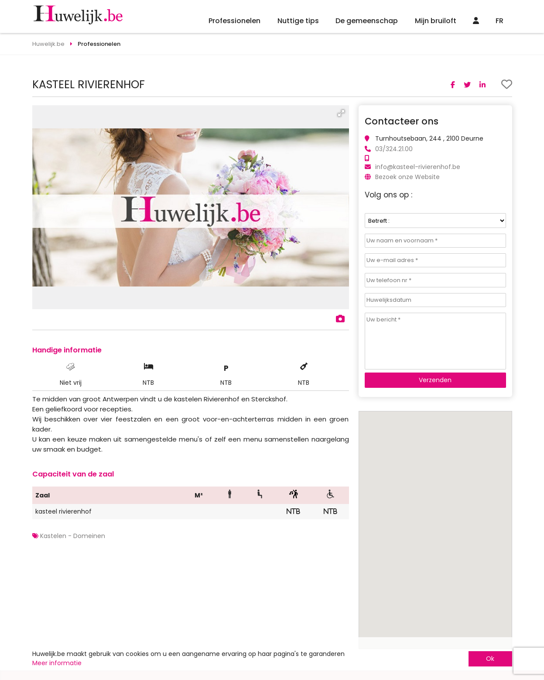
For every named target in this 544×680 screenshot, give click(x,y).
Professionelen (234, 21)
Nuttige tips (298, 21)
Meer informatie (57, 663)
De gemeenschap (366, 21)
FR (499, 21)
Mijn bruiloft (435, 21)
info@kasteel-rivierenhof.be (417, 166)
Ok (490, 658)
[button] (341, 113)
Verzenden (435, 380)
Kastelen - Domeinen (72, 536)
